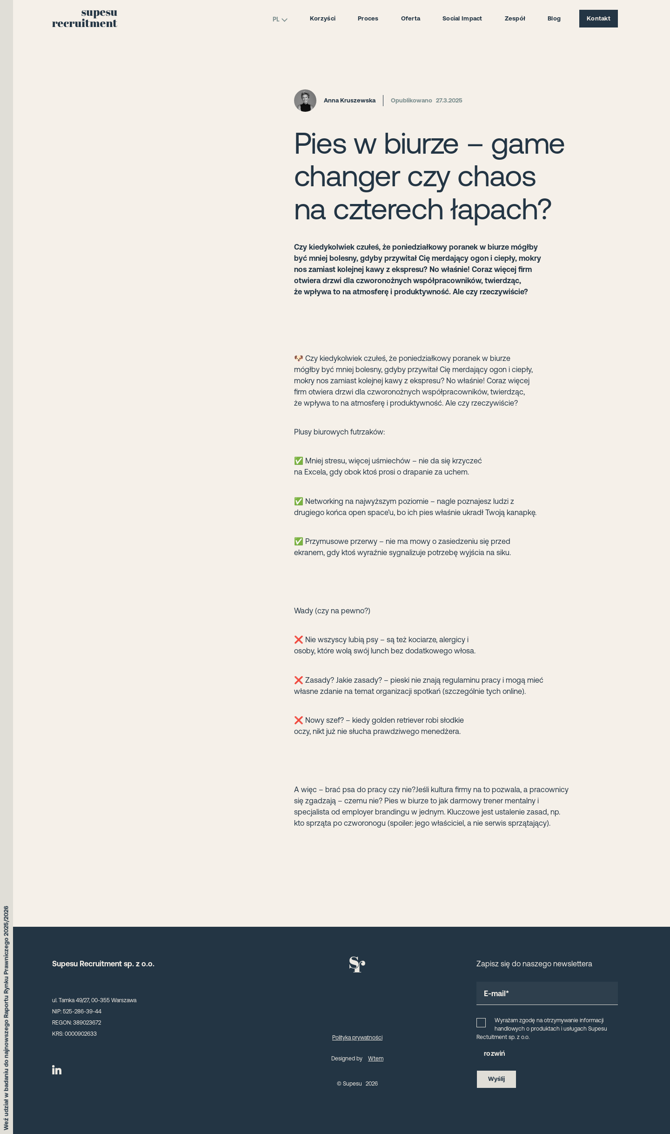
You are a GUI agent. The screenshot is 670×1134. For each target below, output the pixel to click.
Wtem (375, 1058)
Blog (554, 18)
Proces (368, 18)
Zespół (515, 18)
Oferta (411, 18)
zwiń (498, 1053)
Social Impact (462, 18)
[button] (547, 1054)
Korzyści (322, 18)
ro (487, 1053)
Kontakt (598, 18)
